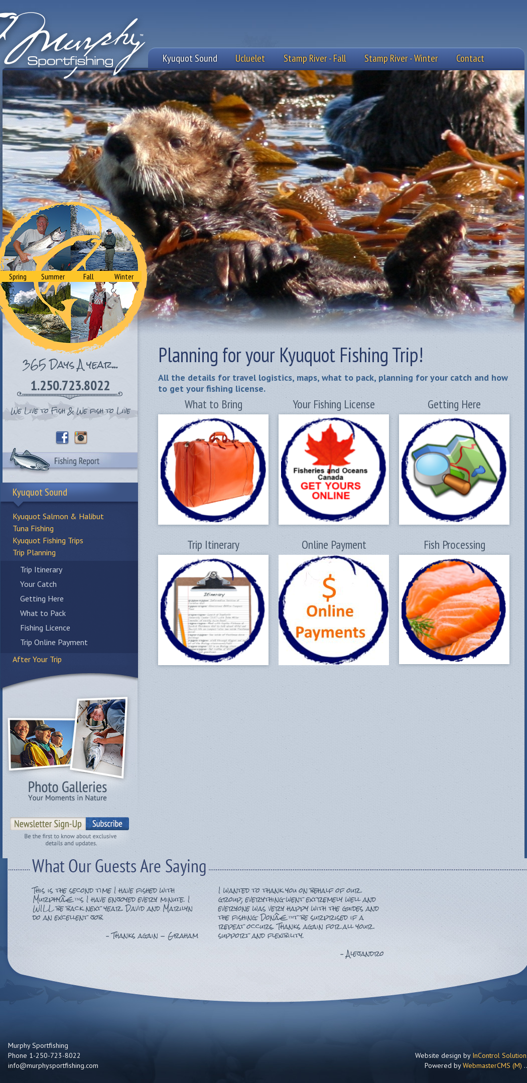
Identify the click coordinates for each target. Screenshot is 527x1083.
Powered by (473, 1065)
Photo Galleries (68, 748)
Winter (124, 276)
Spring (18, 276)
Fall (88, 276)
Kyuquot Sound (190, 58)
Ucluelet (250, 58)
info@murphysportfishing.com (53, 1065)
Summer (53, 276)
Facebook (62, 438)
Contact (470, 58)
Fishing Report (70, 462)
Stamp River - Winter (401, 58)
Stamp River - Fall (315, 58)
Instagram (81, 438)
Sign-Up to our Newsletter (70, 828)
